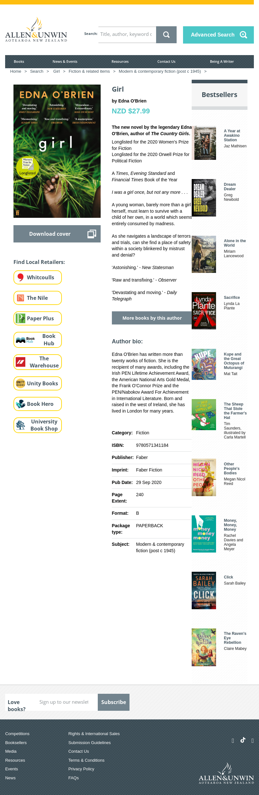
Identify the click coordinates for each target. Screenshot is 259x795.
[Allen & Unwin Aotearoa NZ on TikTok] (243, 740)
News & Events (65, 61)
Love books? (17, 705)
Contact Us (166, 61)
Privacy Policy (81, 768)
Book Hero (40, 403)
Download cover (50, 233)
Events (11, 768)
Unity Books (42, 383)
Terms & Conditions (86, 760)
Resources (120, 61)
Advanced (213, 34)
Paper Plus (40, 318)
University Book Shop (44, 425)
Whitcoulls (40, 277)
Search (90, 33)
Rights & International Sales (94, 733)
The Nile (37, 297)
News (10, 777)
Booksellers (16, 742)
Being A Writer (222, 61)
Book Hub (48, 339)
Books (19, 61)
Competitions (17, 733)
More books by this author (152, 318)
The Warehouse (44, 362)
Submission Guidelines (89, 742)
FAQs (73, 777)
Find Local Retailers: (39, 262)
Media (10, 751)
